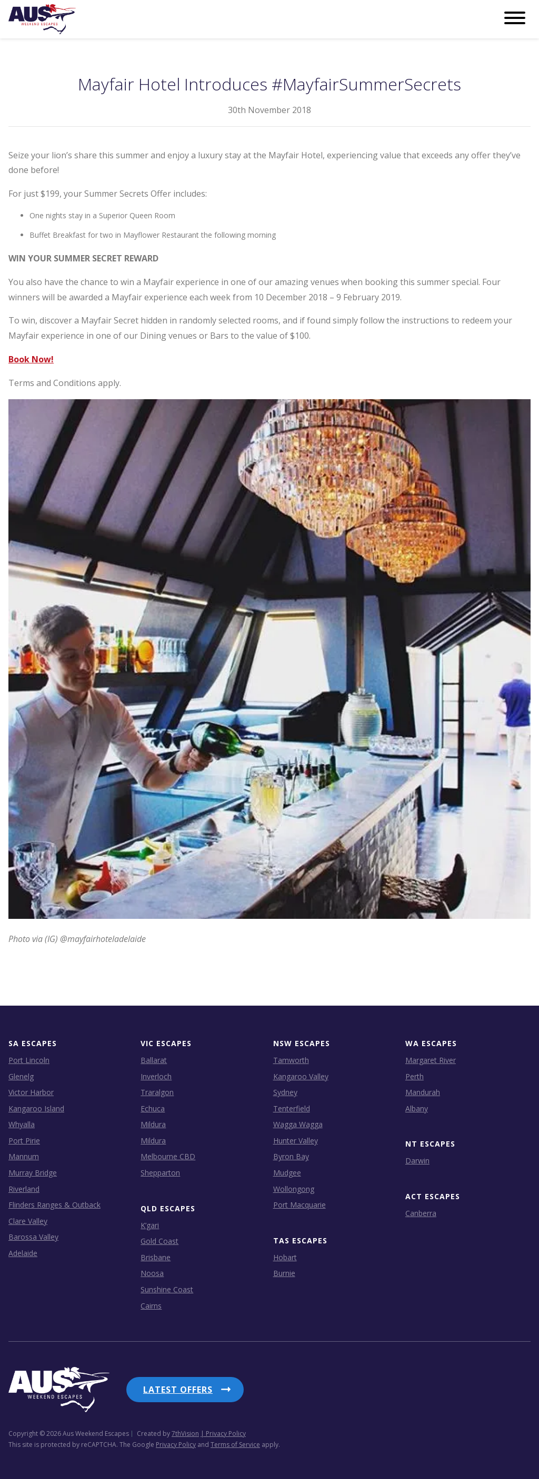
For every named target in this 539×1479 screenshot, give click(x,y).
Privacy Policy (176, 1444)
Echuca (153, 1108)
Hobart (285, 1257)
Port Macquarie (299, 1205)
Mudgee (287, 1173)
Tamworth (291, 1060)
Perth (414, 1076)
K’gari (150, 1225)
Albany (416, 1108)
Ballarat (154, 1060)
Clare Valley (27, 1221)
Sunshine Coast (167, 1289)
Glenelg (21, 1076)
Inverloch (156, 1076)
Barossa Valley (33, 1237)
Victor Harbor (31, 1092)
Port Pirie (24, 1141)
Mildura (153, 1124)
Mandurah (422, 1092)
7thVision (185, 1433)
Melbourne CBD (168, 1156)
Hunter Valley (295, 1141)
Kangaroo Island (36, 1108)
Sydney (285, 1092)
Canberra (420, 1213)
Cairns (151, 1306)
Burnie (284, 1273)
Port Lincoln (28, 1060)
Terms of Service (235, 1444)
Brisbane (156, 1257)
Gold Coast (159, 1241)
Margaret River (430, 1060)
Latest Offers (178, 1389)
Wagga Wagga (298, 1124)
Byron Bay (291, 1156)
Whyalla (21, 1124)
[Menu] (514, 18)
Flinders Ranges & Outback (54, 1205)
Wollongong (293, 1189)
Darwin (417, 1161)
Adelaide (22, 1253)
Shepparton (160, 1173)
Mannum (23, 1156)
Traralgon (157, 1092)
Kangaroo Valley (300, 1076)
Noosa (152, 1273)
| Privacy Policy (223, 1433)
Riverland (23, 1189)
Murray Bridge (32, 1173)
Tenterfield (291, 1108)
